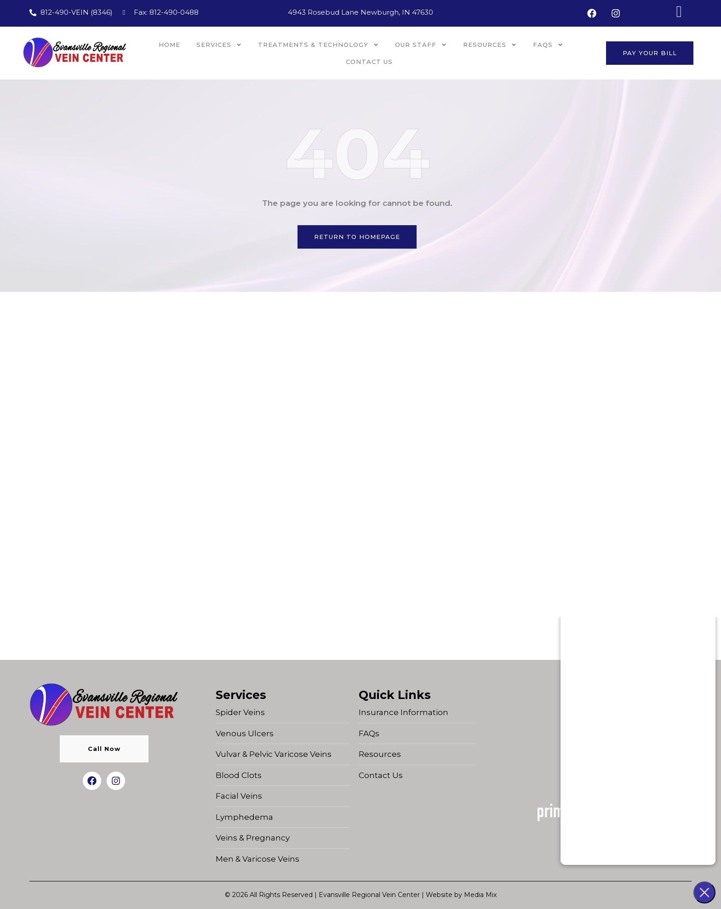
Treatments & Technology (318, 44)
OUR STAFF (421, 44)
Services (219, 44)
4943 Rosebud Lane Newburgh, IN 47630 (360, 12)
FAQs (548, 44)
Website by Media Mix (461, 895)
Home (169, 44)
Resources (490, 44)
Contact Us (369, 61)
